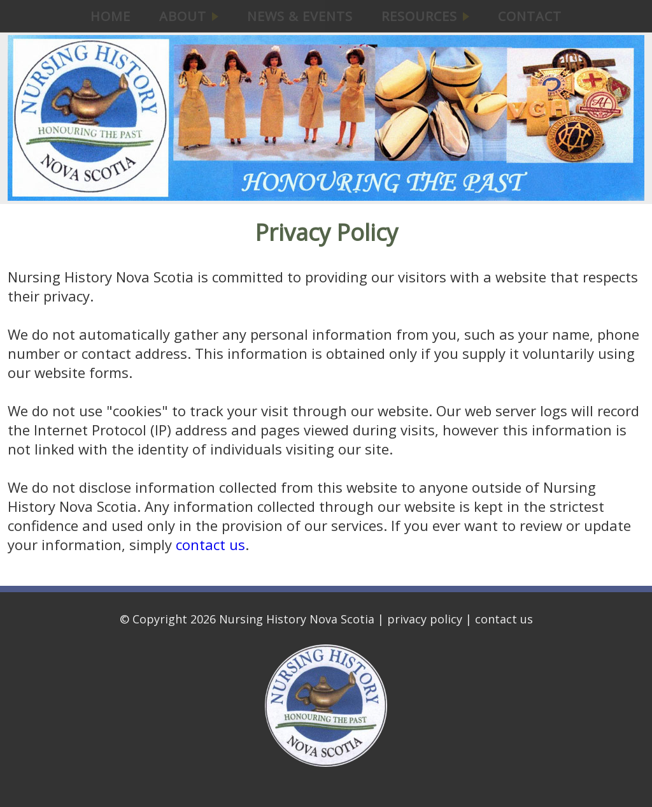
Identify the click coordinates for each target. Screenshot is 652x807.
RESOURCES (425, 16)
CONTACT (530, 16)
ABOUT (188, 16)
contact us (210, 544)
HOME (110, 16)
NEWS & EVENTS (300, 16)
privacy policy (424, 619)
